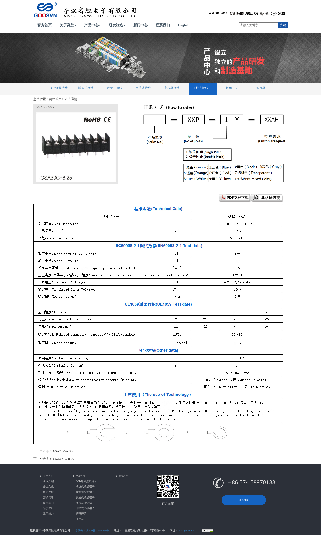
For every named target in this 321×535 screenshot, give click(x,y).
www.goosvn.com (187, 530)
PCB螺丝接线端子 (61, 88)
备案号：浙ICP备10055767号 (92, 530)
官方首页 (44, 25)
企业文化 (48, 486)
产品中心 (92, 25)
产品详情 (71, 99)
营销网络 (48, 497)
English (183, 25)
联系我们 (163, 25)
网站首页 (55, 99)
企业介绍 (48, 481)
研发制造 (117, 25)
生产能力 (48, 513)
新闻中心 (140, 25)
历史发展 (48, 492)
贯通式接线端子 (146, 88)
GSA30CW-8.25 (63, 459)
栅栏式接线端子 (203, 88)
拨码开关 (232, 88)
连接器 (260, 88)
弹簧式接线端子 (118, 88)
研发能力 (48, 502)
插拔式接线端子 (89, 88)
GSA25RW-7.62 (63, 451)
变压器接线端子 (175, 88)
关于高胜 (68, 25)
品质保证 (48, 508)
